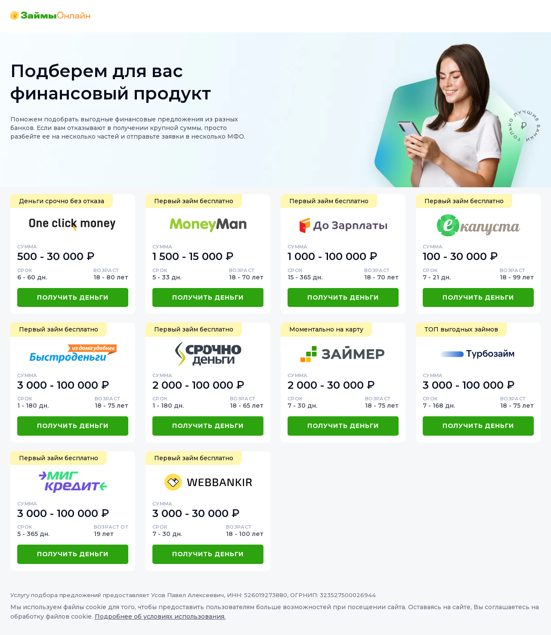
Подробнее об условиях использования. (160, 616)
